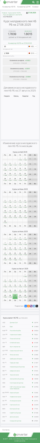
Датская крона (14, 417)
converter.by (10, 2)
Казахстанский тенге (16, 351)
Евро (11, 327)
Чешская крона (14, 375)
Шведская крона (15, 371)
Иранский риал (14, 393)
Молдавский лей (8, 49)
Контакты (5, 430)
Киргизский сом (15, 405)
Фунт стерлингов (15, 347)
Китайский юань (15, 343)
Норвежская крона (15, 397)
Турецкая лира (14, 363)
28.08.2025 (28, 31)
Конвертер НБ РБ (8, 7)
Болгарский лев (14, 409)
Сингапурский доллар (16, 383)
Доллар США (14, 323)
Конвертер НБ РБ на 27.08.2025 (20, 43)
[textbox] (32, 46)
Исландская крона (15, 401)
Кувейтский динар (15, 413)
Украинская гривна (15, 335)
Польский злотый (15, 339)
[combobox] (32, 46)
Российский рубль (15, 331)
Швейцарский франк (16, 359)
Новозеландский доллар (17, 367)
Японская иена (14, 355)
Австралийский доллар (17, 379)
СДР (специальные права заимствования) (17, 388)
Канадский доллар (15, 421)
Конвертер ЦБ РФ (23, 7)
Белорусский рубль (8, 56)
